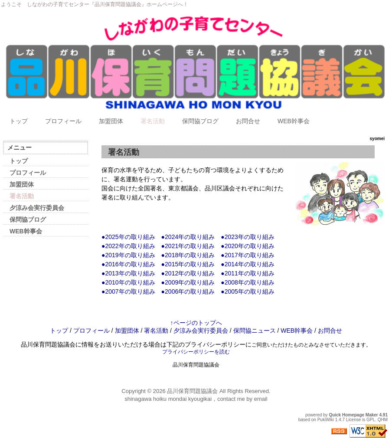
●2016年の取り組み (128, 264)
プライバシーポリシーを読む (196, 352)
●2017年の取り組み (247, 255)
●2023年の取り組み (247, 236)
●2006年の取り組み (188, 291)
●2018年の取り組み (188, 255)
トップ (19, 121)
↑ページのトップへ (196, 322)
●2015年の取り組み (188, 264)
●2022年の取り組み (128, 245)
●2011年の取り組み (247, 273)
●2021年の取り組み (188, 245)
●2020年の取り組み (247, 245)
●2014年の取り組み (247, 264)
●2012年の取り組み (188, 273)
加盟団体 (111, 121)
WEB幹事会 (294, 121)
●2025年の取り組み (128, 236)
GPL (370, 419)
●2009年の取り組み (188, 282)
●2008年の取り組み (247, 282)
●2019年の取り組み (128, 255)
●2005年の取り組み (247, 291)
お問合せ (248, 121)
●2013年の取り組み (128, 273)
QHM (383, 419)
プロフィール (63, 121)
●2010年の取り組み (128, 282)
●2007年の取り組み (128, 291)
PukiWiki (325, 419)
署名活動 (152, 121)
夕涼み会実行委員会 (37, 207)
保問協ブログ (200, 121)
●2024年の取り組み (188, 236)
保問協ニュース (254, 330)
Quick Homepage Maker (353, 415)
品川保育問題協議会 (192, 391)
